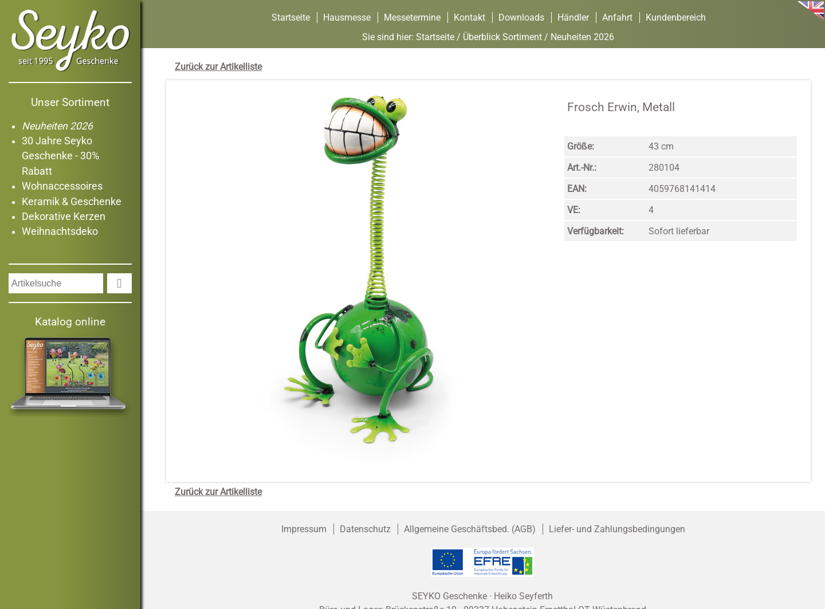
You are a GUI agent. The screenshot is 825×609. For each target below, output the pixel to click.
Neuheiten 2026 (57, 126)
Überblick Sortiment (502, 37)
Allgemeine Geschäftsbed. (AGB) (470, 529)
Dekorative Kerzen (63, 216)
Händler (573, 17)
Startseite (291, 17)
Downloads (521, 17)
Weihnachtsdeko (60, 231)
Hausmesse (347, 17)
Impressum (304, 529)
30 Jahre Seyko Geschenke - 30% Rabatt (60, 156)
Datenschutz (365, 529)
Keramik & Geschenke (71, 201)
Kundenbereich (676, 17)
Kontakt (469, 17)
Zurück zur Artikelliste (218, 66)
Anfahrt (617, 17)
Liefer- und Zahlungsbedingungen (617, 529)
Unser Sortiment (70, 102)
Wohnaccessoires (62, 186)
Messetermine (412, 17)
